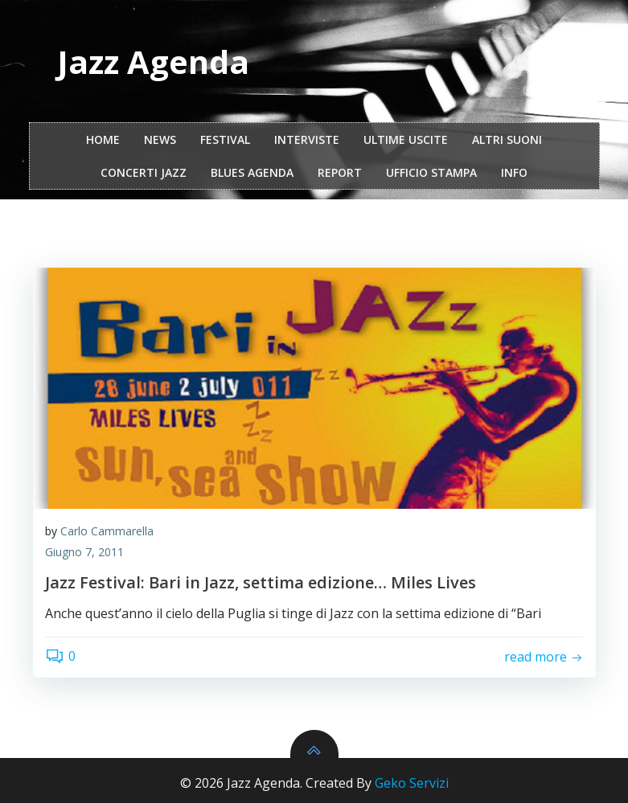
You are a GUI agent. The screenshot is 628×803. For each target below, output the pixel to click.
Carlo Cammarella (107, 531)
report (340, 172)
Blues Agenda (252, 172)
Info (514, 172)
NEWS (160, 139)
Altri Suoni (507, 139)
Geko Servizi (412, 783)
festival (225, 139)
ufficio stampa (431, 172)
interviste (306, 139)
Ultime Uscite (405, 139)
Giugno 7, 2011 (84, 551)
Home (103, 139)
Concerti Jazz (144, 172)
